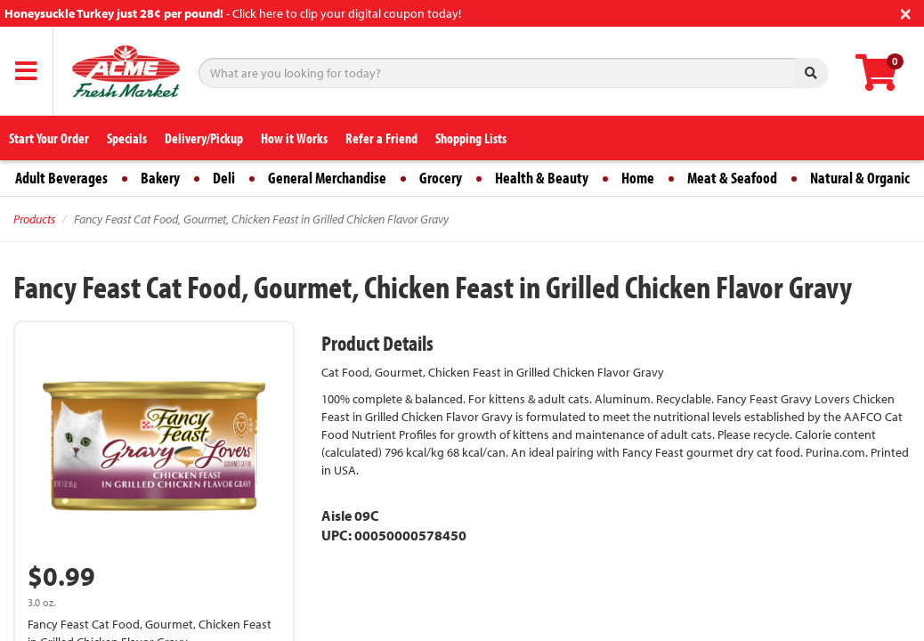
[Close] (906, 12)
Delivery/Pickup (204, 138)
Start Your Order (49, 138)
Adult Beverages (61, 177)
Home (637, 177)
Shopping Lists (471, 138)
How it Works (294, 138)
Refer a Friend (381, 138)
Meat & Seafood (732, 177)
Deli (224, 177)
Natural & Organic (860, 177)
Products (34, 219)
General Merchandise (327, 177)
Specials (127, 138)
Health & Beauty (541, 177)
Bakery (160, 177)
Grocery (440, 177)
